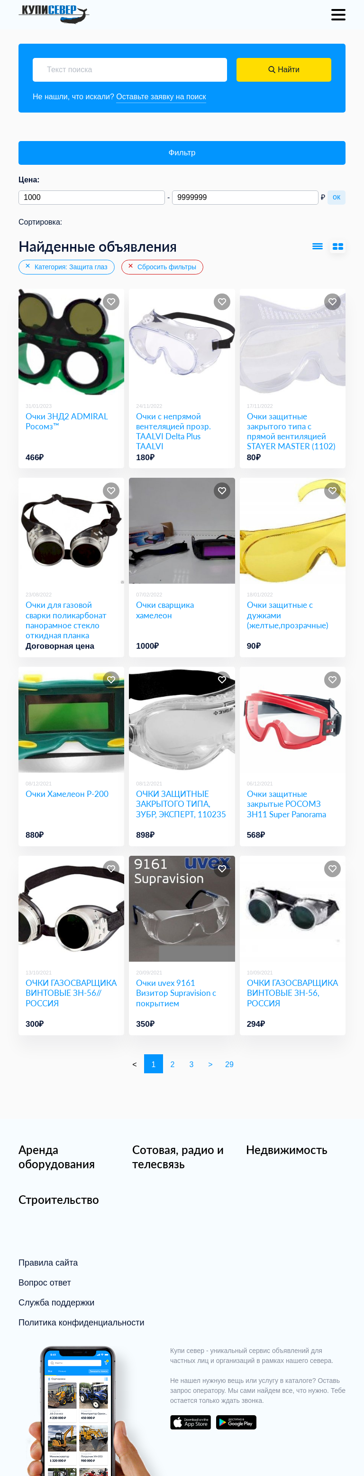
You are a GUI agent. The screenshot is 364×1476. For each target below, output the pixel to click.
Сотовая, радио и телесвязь (178, 1157)
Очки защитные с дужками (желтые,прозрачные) (287, 615)
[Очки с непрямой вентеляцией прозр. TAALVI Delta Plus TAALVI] (182, 342)
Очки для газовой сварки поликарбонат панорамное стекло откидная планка (66, 620)
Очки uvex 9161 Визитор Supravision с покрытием (176, 993)
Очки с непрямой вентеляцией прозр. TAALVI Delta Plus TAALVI (173, 431)
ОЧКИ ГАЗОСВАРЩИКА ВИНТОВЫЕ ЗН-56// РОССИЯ (71, 993)
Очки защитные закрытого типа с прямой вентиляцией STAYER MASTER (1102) (291, 431)
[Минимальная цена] (91, 197)
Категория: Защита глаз (66, 266)
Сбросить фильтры (161, 266)
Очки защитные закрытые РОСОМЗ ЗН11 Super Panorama (286, 804)
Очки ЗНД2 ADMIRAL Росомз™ (67, 421)
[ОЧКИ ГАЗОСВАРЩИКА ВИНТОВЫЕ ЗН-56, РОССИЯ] (293, 909)
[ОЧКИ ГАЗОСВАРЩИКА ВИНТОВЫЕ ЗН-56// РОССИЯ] (71, 909)
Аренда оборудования (56, 1157)
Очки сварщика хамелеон (165, 610)
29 (229, 1064)
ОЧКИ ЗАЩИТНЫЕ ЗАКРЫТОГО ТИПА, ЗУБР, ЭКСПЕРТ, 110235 (181, 804)
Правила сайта (48, 1263)
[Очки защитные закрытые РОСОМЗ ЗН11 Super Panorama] (293, 720)
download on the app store (190, 1422)
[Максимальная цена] (245, 197)
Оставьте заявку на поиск (161, 97)
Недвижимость (287, 1149)
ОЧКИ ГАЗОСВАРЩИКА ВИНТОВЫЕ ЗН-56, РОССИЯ (292, 993)
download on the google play (236, 1422)
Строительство (58, 1199)
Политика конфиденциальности (81, 1322)
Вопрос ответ (44, 1282)
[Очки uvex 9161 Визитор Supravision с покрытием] (182, 909)
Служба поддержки (56, 1302)
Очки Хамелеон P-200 (67, 794)
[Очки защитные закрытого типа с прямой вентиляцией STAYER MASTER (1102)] (293, 342)
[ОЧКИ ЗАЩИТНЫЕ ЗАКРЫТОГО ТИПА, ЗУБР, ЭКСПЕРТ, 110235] (182, 720)
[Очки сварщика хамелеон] (182, 531)
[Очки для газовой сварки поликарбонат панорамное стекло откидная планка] (71, 531)
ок (336, 197)
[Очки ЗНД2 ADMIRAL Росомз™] (71, 342)
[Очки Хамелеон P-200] (71, 720)
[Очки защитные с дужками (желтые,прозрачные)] (293, 531)
